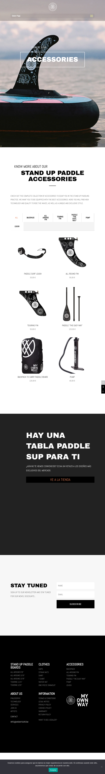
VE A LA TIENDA (60, 480)
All (16, 217)
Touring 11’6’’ (16, 682)
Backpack (30, 217)
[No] (101, 766)
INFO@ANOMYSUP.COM (19, 722)
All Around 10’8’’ (18, 678)
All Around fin (46, 217)
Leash (17, 226)
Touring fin (60, 217)
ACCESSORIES (52, 59)
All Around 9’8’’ (17, 672)
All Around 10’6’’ (18, 675)
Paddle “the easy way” (74, 218)
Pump (88, 217)
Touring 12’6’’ (16, 685)
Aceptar (53, 770)
